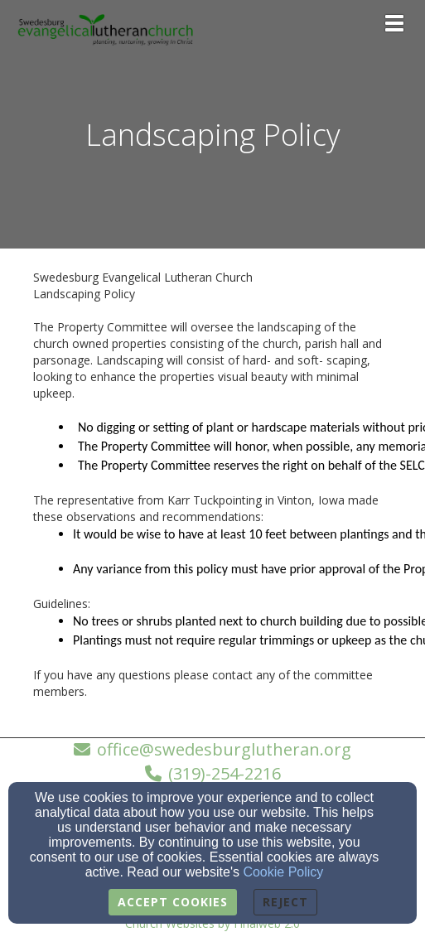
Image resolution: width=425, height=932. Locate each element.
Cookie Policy (283, 872)
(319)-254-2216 (224, 773)
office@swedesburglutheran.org (224, 749)
